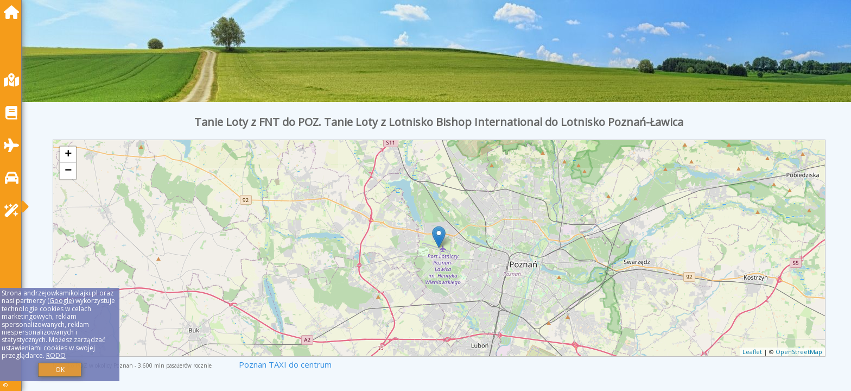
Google (60, 300)
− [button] (68, 171)
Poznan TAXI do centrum (285, 364)
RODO (56, 355)
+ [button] (68, 155)
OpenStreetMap (799, 352)
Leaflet (752, 352)
